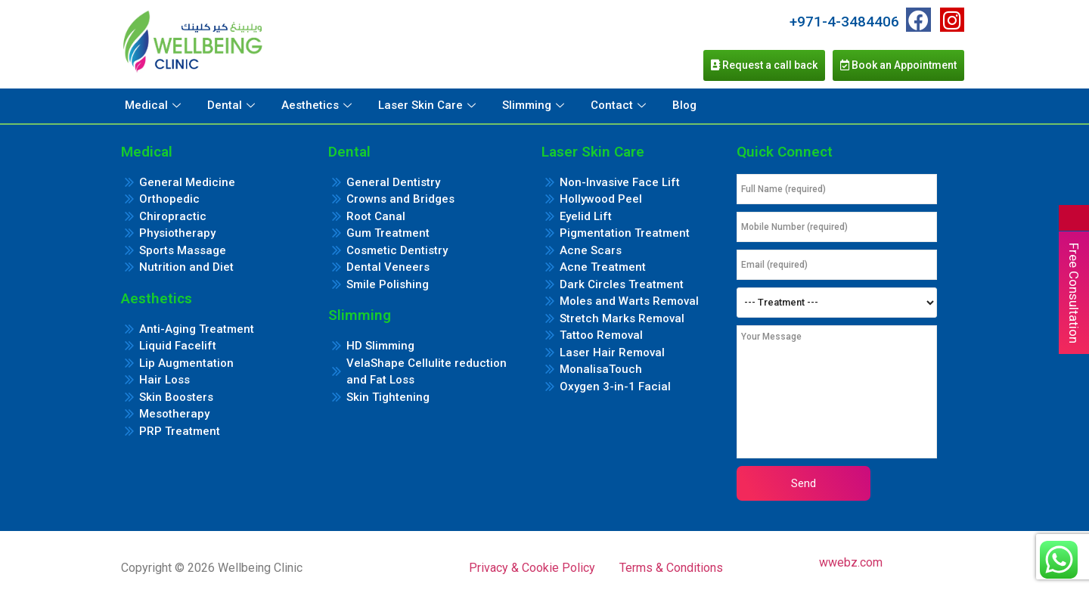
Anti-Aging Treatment (196, 329)
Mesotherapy (174, 414)
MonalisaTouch (601, 369)
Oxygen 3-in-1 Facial (615, 386)
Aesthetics (318, 105)
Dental (233, 105)
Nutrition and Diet (186, 267)
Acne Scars (591, 250)
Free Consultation (1073, 293)
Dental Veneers (388, 267)
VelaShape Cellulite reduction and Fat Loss (426, 371)
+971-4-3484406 (844, 21)
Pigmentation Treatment (625, 233)
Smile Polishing (387, 284)
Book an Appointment (898, 65)
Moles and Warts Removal (629, 301)
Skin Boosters (176, 397)
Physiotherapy (177, 233)
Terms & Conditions (671, 567)
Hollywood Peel (601, 199)
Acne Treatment (603, 267)
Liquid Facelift (177, 345)
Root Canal (375, 216)
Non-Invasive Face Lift (620, 182)
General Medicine (187, 182)
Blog (684, 105)
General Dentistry (393, 182)
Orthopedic (169, 199)
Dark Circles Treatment (622, 284)
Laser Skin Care (428, 105)
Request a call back (764, 65)
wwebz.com (851, 562)
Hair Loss (164, 380)
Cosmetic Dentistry (397, 250)
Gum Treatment (388, 233)
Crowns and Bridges (400, 199)
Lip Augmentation (186, 363)
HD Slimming (380, 345)
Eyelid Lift (586, 216)
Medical (155, 105)
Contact (620, 105)
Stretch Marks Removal (622, 318)
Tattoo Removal (601, 335)
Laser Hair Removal (612, 352)
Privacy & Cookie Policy (532, 567)
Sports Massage (182, 250)
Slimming (535, 105)
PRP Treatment (179, 431)
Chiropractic (172, 216)
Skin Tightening (388, 397)
